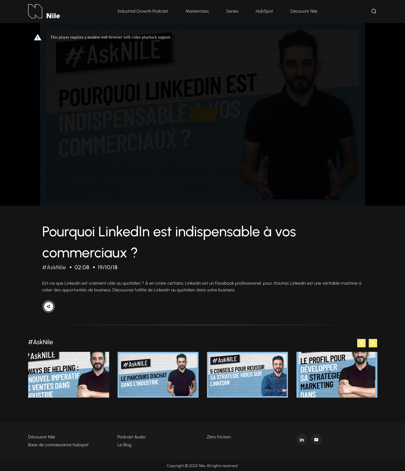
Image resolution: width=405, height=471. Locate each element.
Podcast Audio (132, 437)
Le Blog (125, 444)
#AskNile (54, 267)
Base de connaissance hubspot (58, 444)
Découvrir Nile (304, 11)
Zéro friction (219, 437)
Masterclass (197, 11)
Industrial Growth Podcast (143, 11)
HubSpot (264, 11)
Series (232, 11)
